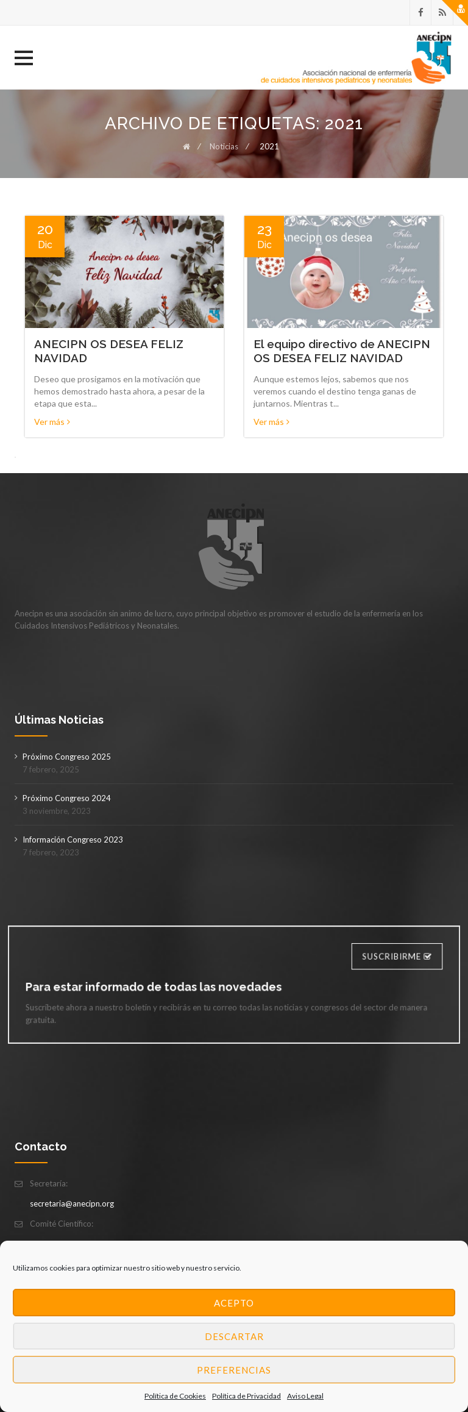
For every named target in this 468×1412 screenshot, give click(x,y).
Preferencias (234, 1369)
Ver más (52, 421)
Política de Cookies (175, 1395)
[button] (24, 58)
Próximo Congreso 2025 (67, 756)
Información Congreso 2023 (73, 839)
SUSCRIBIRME (386, 958)
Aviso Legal (305, 1395)
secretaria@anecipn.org (72, 1203)
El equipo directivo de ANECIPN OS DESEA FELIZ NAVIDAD (342, 351)
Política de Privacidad (246, 1395)
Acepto (234, 1302)
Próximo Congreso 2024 (67, 798)
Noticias (224, 146)
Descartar (234, 1336)
